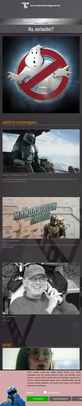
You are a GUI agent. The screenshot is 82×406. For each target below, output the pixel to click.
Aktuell (4, 243)
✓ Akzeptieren (37, 399)
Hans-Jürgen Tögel (8, 316)
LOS (56, 20)
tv (47, 15)
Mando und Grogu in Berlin (10, 240)
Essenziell (27, 392)
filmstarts (34, 15)
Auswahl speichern (60, 399)
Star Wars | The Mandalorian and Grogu (14, 175)
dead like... (6, 319)
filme (27, 15)
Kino (4, 177)
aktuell (22, 15)
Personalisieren (41, 404)
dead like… (53, 15)
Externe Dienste (52, 392)
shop (60, 15)
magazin (42, 15)
